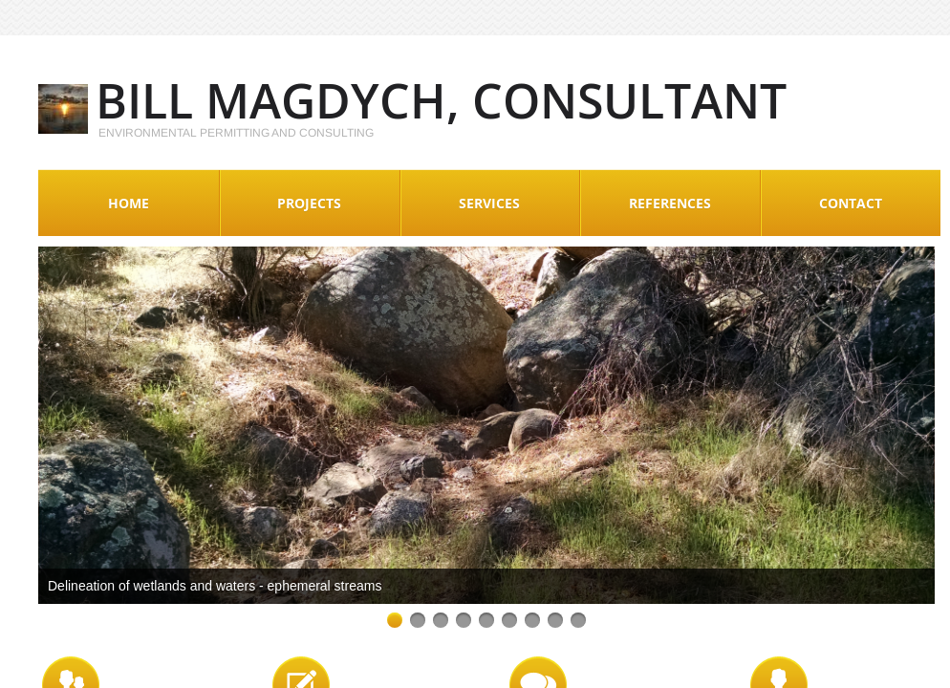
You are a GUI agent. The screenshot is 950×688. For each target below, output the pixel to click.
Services (489, 203)
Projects (309, 203)
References (670, 203)
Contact (850, 203)
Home (128, 203)
